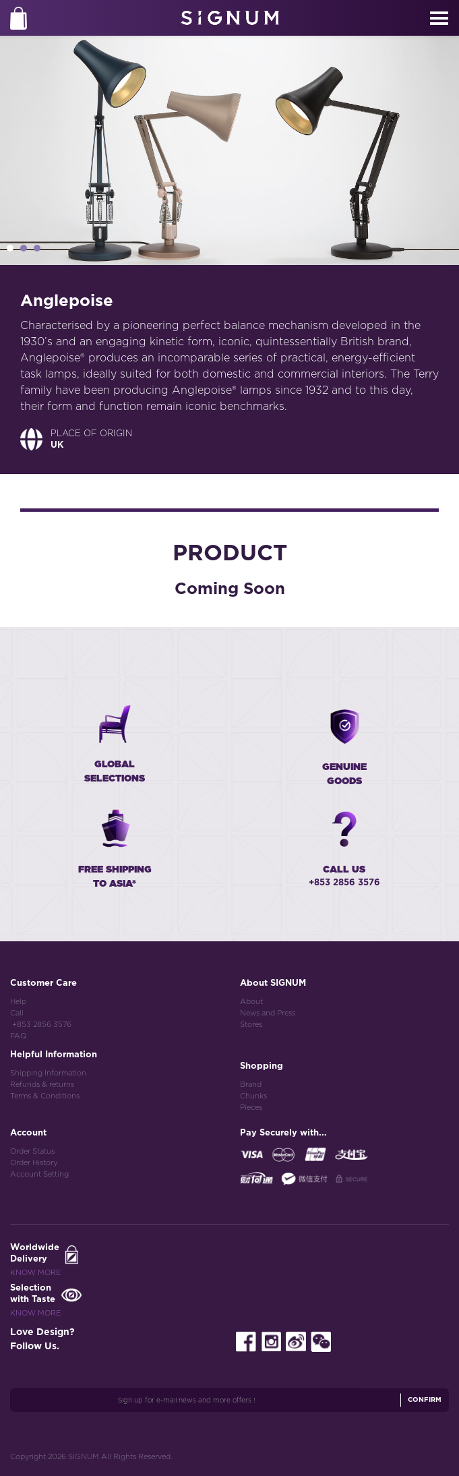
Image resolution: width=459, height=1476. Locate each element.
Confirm (424, 1399)
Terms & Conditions (45, 1096)
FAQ (18, 1036)
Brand (251, 1084)
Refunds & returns (42, 1084)
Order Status (32, 1151)
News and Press (267, 1013)
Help (18, 1001)
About (251, 1001)
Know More (35, 1272)
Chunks (253, 1096)
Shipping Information (48, 1073)
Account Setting (39, 1174)
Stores (251, 1024)
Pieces (251, 1107)
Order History (33, 1163)
